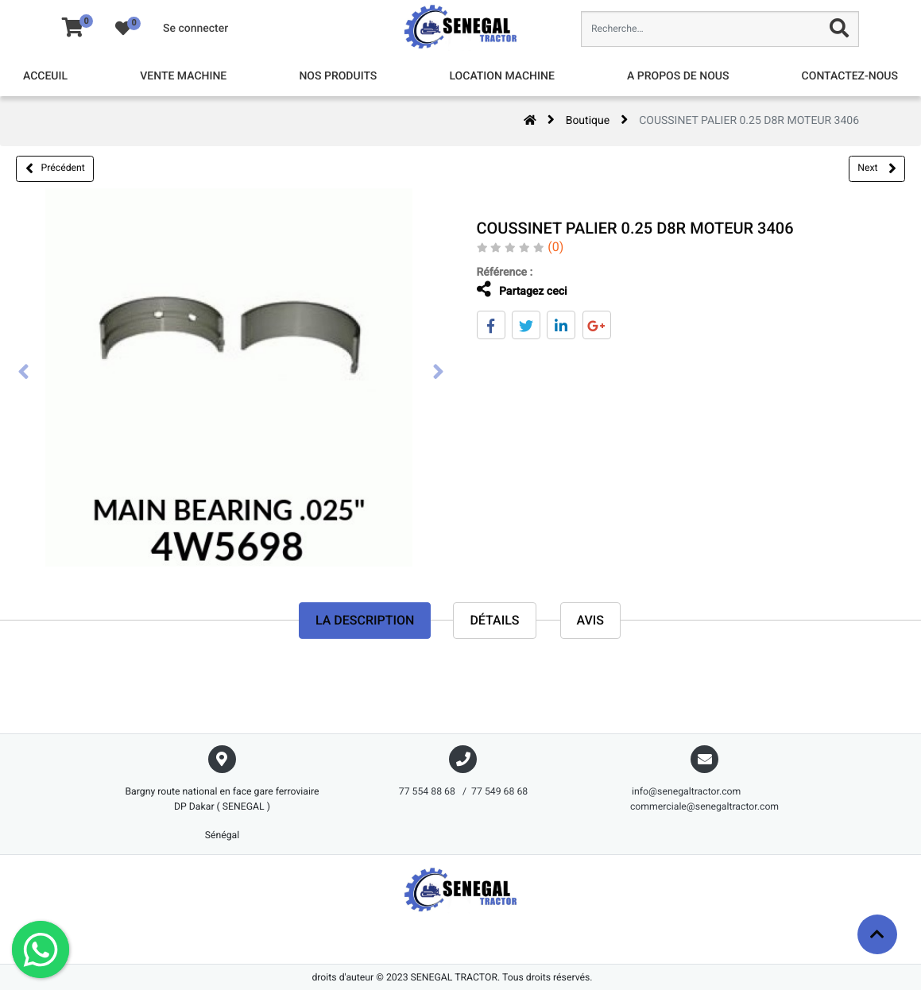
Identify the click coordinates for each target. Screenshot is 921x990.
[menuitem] (45, 77)
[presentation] (24, 373)
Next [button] (876, 168)
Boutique (588, 120)
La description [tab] (364, 620)
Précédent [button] (55, 168)
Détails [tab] (494, 620)
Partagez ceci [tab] (518, 289)
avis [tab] (591, 620)
